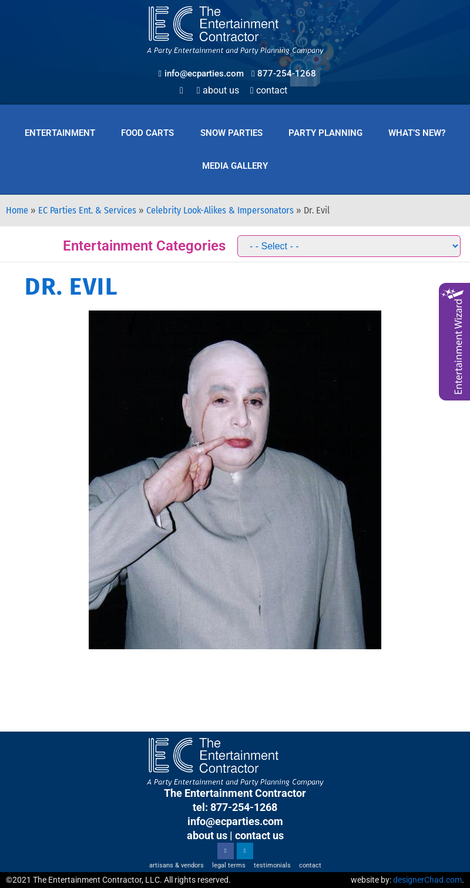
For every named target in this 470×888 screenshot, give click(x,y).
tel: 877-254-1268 (235, 807)
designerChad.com (427, 879)
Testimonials (272, 865)
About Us (218, 90)
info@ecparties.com (235, 821)
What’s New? (416, 133)
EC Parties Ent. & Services (87, 210)
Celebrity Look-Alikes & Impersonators (220, 210)
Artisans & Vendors (176, 865)
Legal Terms (229, 865)
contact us (259, 835)
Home (17, 210)
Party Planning (325, 133)
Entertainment (60, 133)
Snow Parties (231, 133)
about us (207, 835)
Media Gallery (235, 166)
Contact (268, 90)
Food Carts (147, 133)
